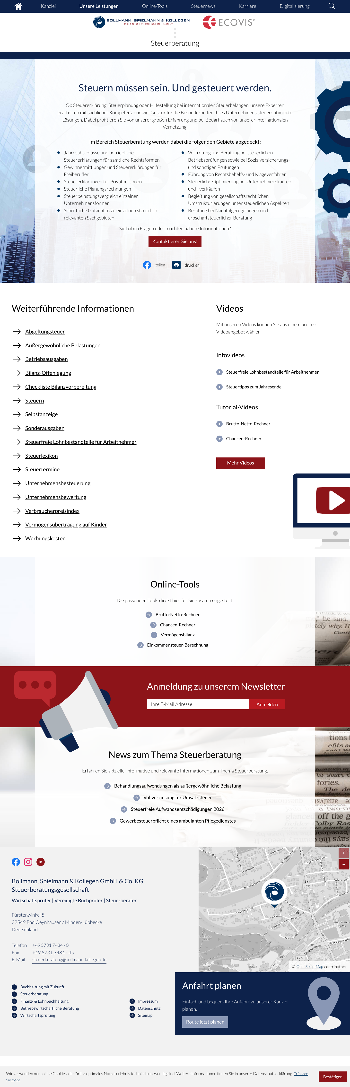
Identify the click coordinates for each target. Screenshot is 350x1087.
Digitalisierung (295, 6)
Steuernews (203, 6)
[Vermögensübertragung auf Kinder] (104, 550)
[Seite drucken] (190, 265)
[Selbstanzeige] (104, 426)
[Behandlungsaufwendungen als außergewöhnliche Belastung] (173, 816)
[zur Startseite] (141, 22)
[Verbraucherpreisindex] (104, 535)
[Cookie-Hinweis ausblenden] (333, 1076)
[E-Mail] (198, 734)
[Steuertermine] (104, 488)
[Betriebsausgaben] (104, 364)
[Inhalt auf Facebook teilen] (158, 265)
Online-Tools (155, 6)
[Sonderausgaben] (104, 442)
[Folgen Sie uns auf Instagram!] (28, 893)
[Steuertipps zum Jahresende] (277, 388)
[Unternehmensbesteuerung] (104, 504)
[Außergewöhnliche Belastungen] (104, 349)
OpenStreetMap (309, 997)
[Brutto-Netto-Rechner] (277, 426)
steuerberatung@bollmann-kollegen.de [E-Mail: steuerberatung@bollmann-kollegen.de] (72, 991)
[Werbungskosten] (104, 566)
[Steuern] (104, 411)
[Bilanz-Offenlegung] (104, 380)
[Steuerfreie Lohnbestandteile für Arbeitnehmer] (104, 457)
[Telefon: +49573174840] (51, 977)
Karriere (247, 6)
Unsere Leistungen (98, 6)
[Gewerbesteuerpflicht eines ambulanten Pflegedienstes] (173, 852)
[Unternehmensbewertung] (104, 519)
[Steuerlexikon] (104, 473)
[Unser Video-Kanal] (40, 893)
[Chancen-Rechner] (277, 443)
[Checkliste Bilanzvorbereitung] (104, 395)
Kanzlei (48, 6)
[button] (332, 6)
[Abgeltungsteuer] (104, 333)
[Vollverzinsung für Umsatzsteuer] (173, 828)
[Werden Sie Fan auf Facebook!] (16, 893)
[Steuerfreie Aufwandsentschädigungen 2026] (173, 840)
